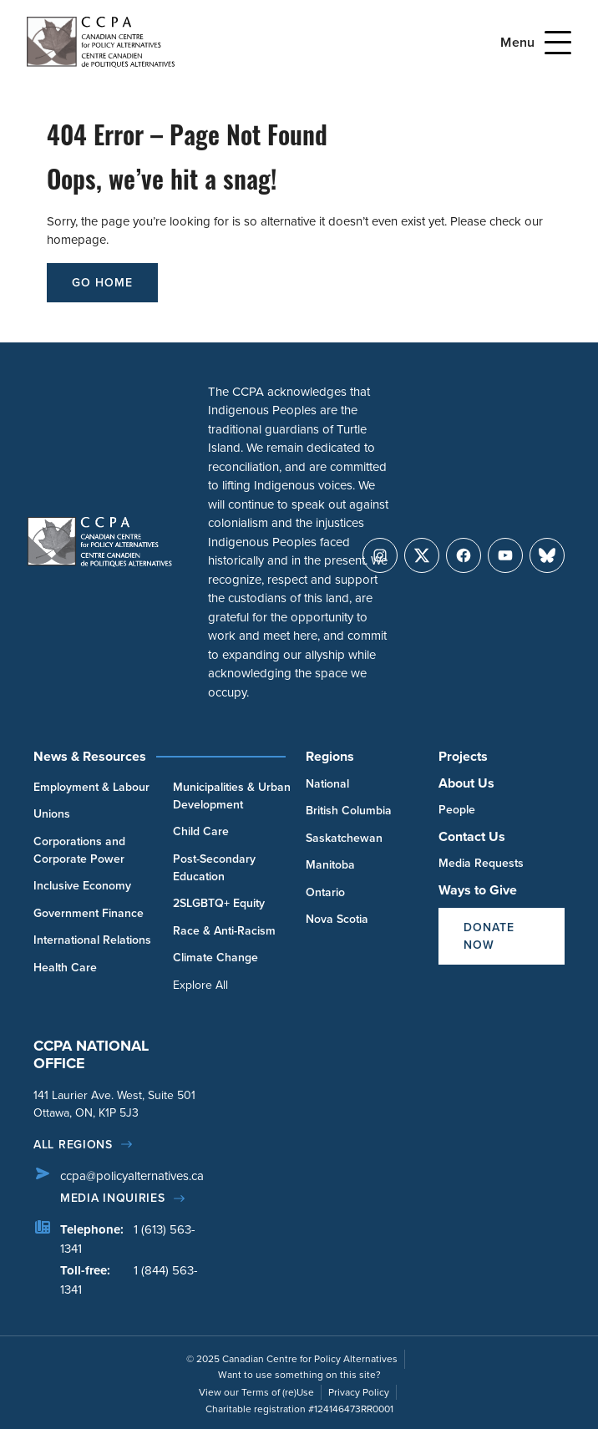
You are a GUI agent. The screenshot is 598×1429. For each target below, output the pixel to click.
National (327, 784)
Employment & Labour (91, 787)
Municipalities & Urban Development (232, 795)
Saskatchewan (344, 838)
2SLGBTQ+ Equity (219, 903)
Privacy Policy (358, 1392)
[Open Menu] (558, 43)
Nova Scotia (337, 919)
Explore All (200, 985)
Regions (330, 756)
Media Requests (481, 863)
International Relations (92, 940)
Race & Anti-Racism (224, 931)
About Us (466, 783)
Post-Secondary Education (214, 867)
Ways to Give (477, 889)
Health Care (65, 967)
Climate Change (215, 957)
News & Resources (89, 756)
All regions (73, 1144)
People (456, 809)
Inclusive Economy (82, 885)
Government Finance (88, 913)
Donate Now (489, 936)
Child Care (201, 831)
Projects (463, 756)
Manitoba (330, 865)
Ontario (325, 892)
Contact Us (471, 836)
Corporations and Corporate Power (79, 850)
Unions (51, 814)
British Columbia (349, 810)
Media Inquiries (112, 1198)
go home (102, 282)
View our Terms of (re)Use (256, 1392)
